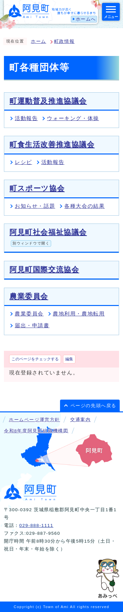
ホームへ (86, 19)
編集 (69, 359)
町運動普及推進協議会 (48, 101)
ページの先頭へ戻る (93, 405)
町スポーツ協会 (37, 188)
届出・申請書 (32, 325)
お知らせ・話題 (35, 206)
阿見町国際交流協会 (44, 269)
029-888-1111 (36, 525)
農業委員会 (29, 296)
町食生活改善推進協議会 (52, 144)
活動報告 (26, 118)
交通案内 (80, 419)
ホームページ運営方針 (34, 419)
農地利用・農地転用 (79, 313)
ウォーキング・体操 (73, 118)
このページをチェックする (35, 359)
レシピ (23, 162)
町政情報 (64, 41)
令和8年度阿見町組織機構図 (36, 430)
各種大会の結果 (84, 206)
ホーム (38, 41)
